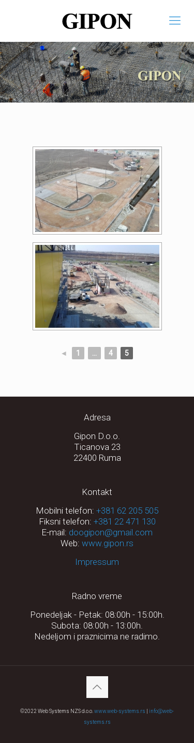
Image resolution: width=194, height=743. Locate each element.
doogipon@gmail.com (111, 532)
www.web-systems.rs (119, 711)
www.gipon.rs (107, 543)
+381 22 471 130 (125, 521)
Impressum (97, 562)
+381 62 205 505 (127, 510)
